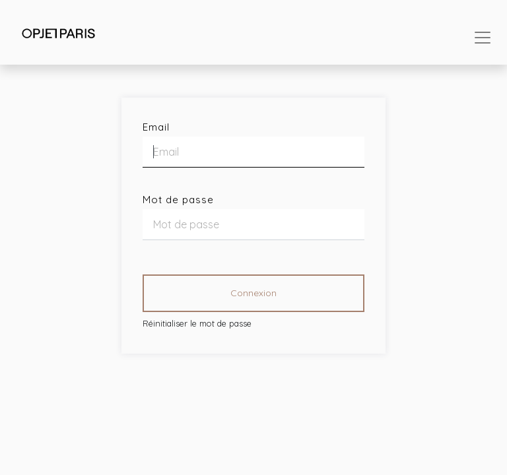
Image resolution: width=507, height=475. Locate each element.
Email (156, 127)
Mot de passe (178, 199)
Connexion (253, 293)
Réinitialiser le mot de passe (197, 323)
